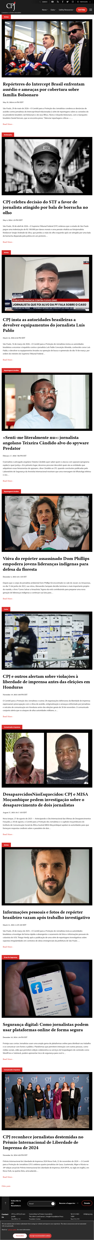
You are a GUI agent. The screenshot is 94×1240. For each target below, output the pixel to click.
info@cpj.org (87, 1214)
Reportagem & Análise (11, 370)
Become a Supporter (67, 1203)
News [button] (44, 9)
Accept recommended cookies (40, 1236)
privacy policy (12, 1230)
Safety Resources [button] (66, 9)
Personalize (20, 1236)
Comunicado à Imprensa (12, 727)
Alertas (6, 17)
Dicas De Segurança (10, 957)
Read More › (8, 124)
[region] (47, 1230)
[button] (90, 2)
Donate (87, 1203)
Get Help (81, 10)
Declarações (8, 135)
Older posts (6, 1186)
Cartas (6, 609)
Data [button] (53, 9)
